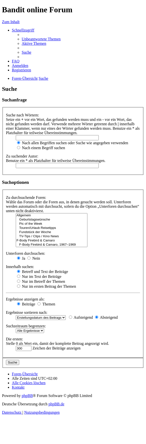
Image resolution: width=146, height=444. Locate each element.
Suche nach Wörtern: (22, 115)
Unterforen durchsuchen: (25, 253)
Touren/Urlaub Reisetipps (51, 228)
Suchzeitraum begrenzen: (26, 326)
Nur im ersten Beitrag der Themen (46, 286)
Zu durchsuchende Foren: (26, 197)
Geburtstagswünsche (51, 220)
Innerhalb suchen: (20, 267)
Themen (46, 304)
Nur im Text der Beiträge (39, 276)
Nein (33, 258)
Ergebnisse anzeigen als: (25, 299)
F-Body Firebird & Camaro (51, 240)
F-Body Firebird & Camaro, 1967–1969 (51, 245)
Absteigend (106, 317)
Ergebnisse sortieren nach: (27, 312)
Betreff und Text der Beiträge (42, 272)
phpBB (27, 396)
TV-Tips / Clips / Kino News (51, 236)
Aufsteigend (81, 317)
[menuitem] (41, 39)
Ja (21, 258)
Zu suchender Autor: (22, 156)
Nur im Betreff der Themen (41, 281)
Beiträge (26, 304)
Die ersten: (14, 339)
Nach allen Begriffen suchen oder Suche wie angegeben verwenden (72, 143)
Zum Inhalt (11, 22)
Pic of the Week (51, 224)
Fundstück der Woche (51, 232)
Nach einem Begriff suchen (41, 148)
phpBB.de (56, 404)
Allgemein (51, 215)
